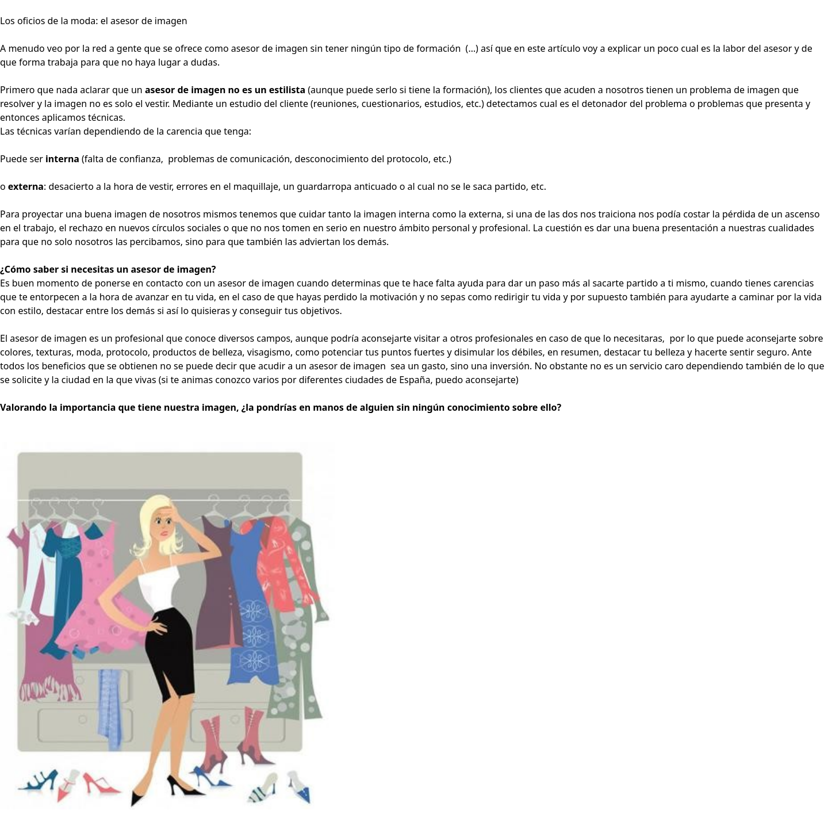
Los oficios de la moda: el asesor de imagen (93, 20)
